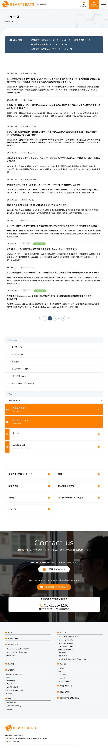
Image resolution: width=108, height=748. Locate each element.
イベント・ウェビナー (65, 683)
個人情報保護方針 (12, 689)
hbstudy (9, 711)
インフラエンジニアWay (14, 708)
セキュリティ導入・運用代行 (67, 649)
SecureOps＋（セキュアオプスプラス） (18, 651)
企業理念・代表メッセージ (14, 677)
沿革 (8, 680)
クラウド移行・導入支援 (66, 645)
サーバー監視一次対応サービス (68, 639)
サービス (61, 635)
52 (63, 319)
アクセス (9, 686)
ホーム (9, 635)
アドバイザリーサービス (66, 652)
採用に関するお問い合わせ (68, 700)
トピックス (62, 680)
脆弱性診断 (62, 655)
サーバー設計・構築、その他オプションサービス (72, 661)
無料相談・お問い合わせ (54, 589)
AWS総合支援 (11, 647)
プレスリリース (63, 677)
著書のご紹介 (11, 683)
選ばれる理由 (11, 641)
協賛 (60, 674)
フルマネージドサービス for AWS (17, 654)
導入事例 (9, 666)
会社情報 (16, 40)
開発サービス (63, 658)
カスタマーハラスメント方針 (15, 693)
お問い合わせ (63, 694)
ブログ (8, 700)
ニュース (9, 696)
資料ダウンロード (54, 571)
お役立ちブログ (11, 705)
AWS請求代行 (11, 658)
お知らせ (61, 671)
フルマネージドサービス (66, 642)
